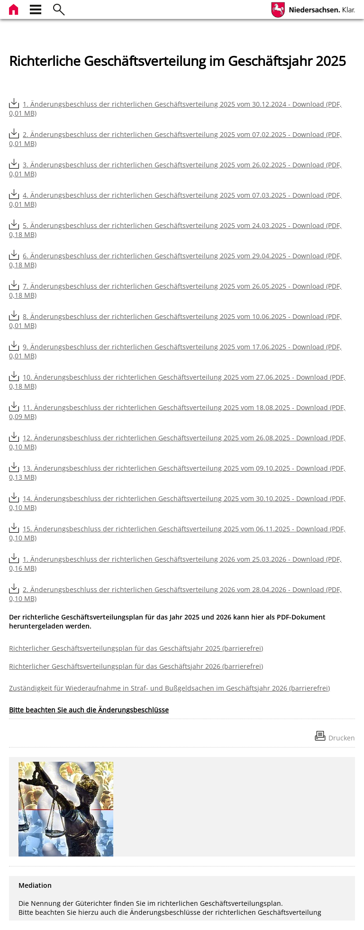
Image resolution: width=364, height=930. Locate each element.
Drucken (341, 737)
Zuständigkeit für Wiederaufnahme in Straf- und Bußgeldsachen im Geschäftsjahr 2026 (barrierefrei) (169, 688)
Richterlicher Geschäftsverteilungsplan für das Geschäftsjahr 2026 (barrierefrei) (136, 666)
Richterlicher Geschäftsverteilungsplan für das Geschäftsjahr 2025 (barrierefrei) (136, 648)
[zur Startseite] (14, 8)
